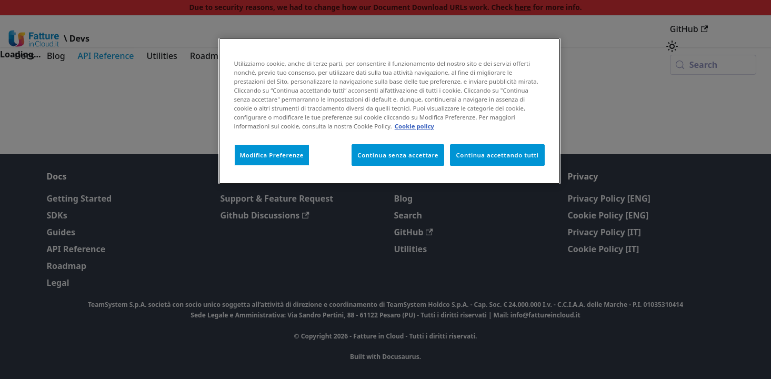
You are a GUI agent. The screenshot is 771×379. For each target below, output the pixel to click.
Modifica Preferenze (272, 155)
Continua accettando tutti (497, 155)
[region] (389, 111)
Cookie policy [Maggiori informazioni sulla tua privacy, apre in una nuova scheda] (414, 126)
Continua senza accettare (397, 155)
